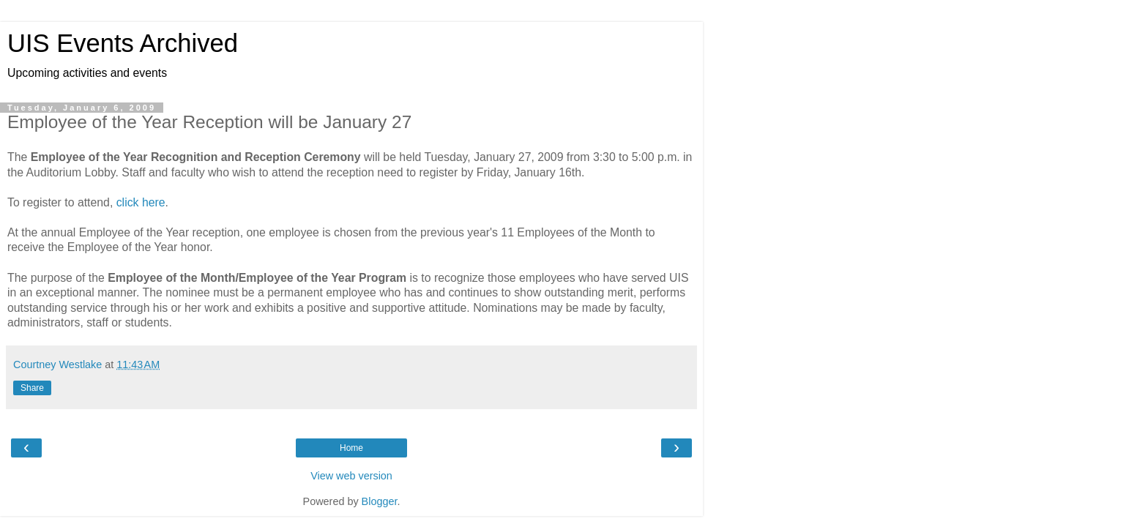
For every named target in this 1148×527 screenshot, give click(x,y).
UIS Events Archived (122, 43)
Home (351, 448)
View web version (351, 476)
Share (32, 388)
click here (140, 202)
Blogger (380, 501)
